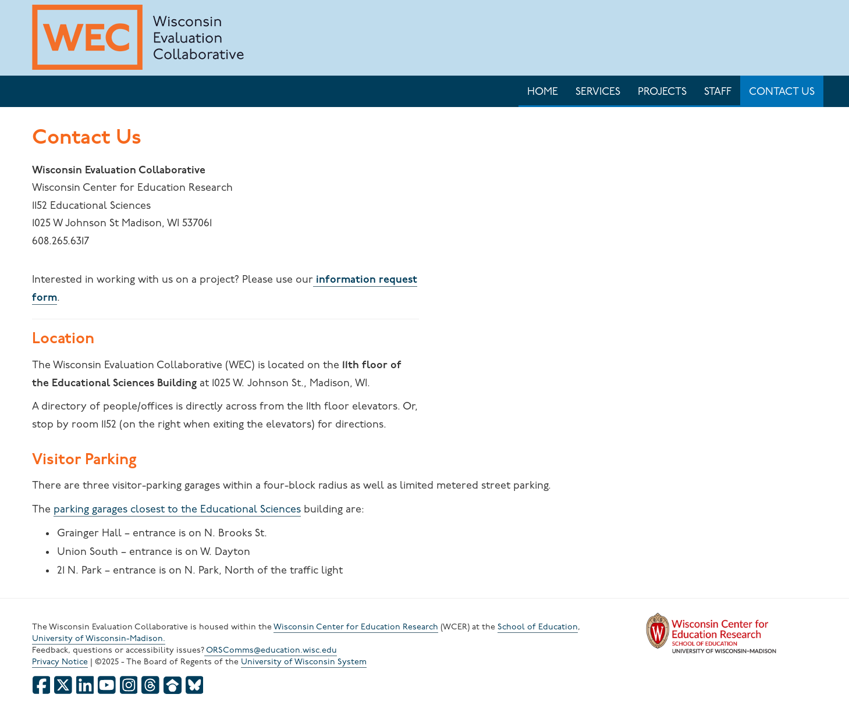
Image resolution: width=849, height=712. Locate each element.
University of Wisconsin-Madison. (98, 639)
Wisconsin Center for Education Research (355, 627)
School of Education (538, 627)
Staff (717, 92)
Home (542, 92)
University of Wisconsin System (304, 662)
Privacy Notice (60, 662)
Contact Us (782, 92)
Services (598, 92)
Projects (662, 92)
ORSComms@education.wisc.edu (270, 650)
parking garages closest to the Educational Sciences (177, 509)
